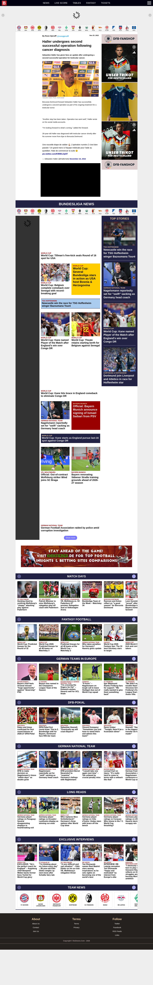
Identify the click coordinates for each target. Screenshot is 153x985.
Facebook (117, 963)
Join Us (36, 967)
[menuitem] (21, 3)
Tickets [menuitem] (105, 3)
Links (117, 970)
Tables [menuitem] (77, 3)
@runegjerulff (63, 71)
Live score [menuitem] (61, 3)
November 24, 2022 (78, 194)
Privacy (76, 963)
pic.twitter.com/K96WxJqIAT (55, 189)
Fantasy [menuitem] (91, 3)
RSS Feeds (117, 967)
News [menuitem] (46, 3)
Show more (70, 573)
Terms (76, 959)
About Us (36, 959)
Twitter (117, 959)
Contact (36, 963)
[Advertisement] (76, 41)
